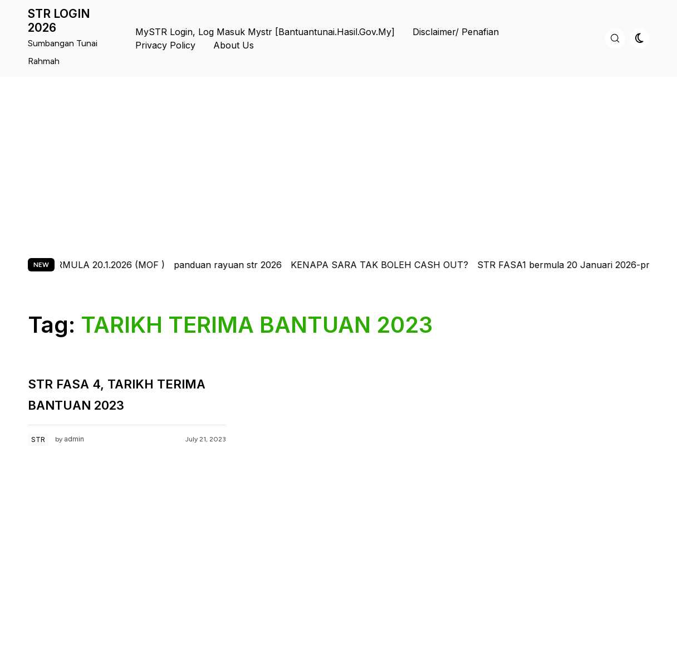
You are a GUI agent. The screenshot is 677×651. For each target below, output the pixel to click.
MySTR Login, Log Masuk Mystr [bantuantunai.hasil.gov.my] (265, 31)
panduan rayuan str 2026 (234, 264)
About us (233, 45)
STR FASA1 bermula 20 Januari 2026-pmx (574, 264)
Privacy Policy (165, 45)
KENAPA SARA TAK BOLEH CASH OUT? (386, 264)
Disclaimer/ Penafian (456, 31)
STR (38, 439)
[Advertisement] (338, 160)
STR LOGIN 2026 (59, 21)
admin (74, 439)
